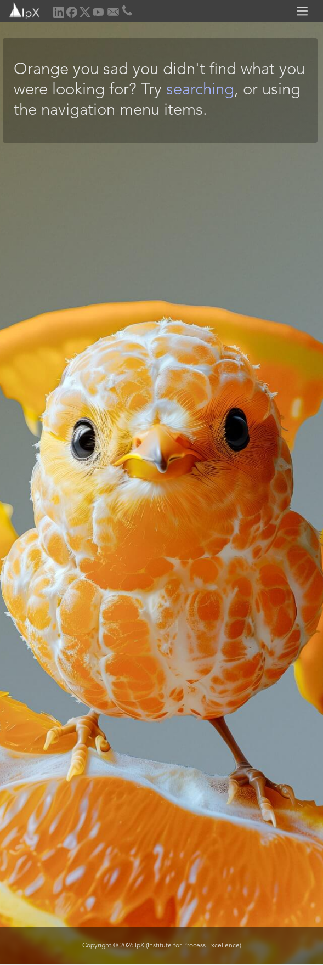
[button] (304, 11)
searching (200, 90)
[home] (20, 9)
